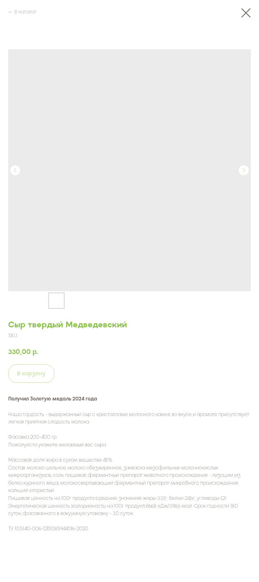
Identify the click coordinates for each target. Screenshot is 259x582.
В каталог (25, 12)
